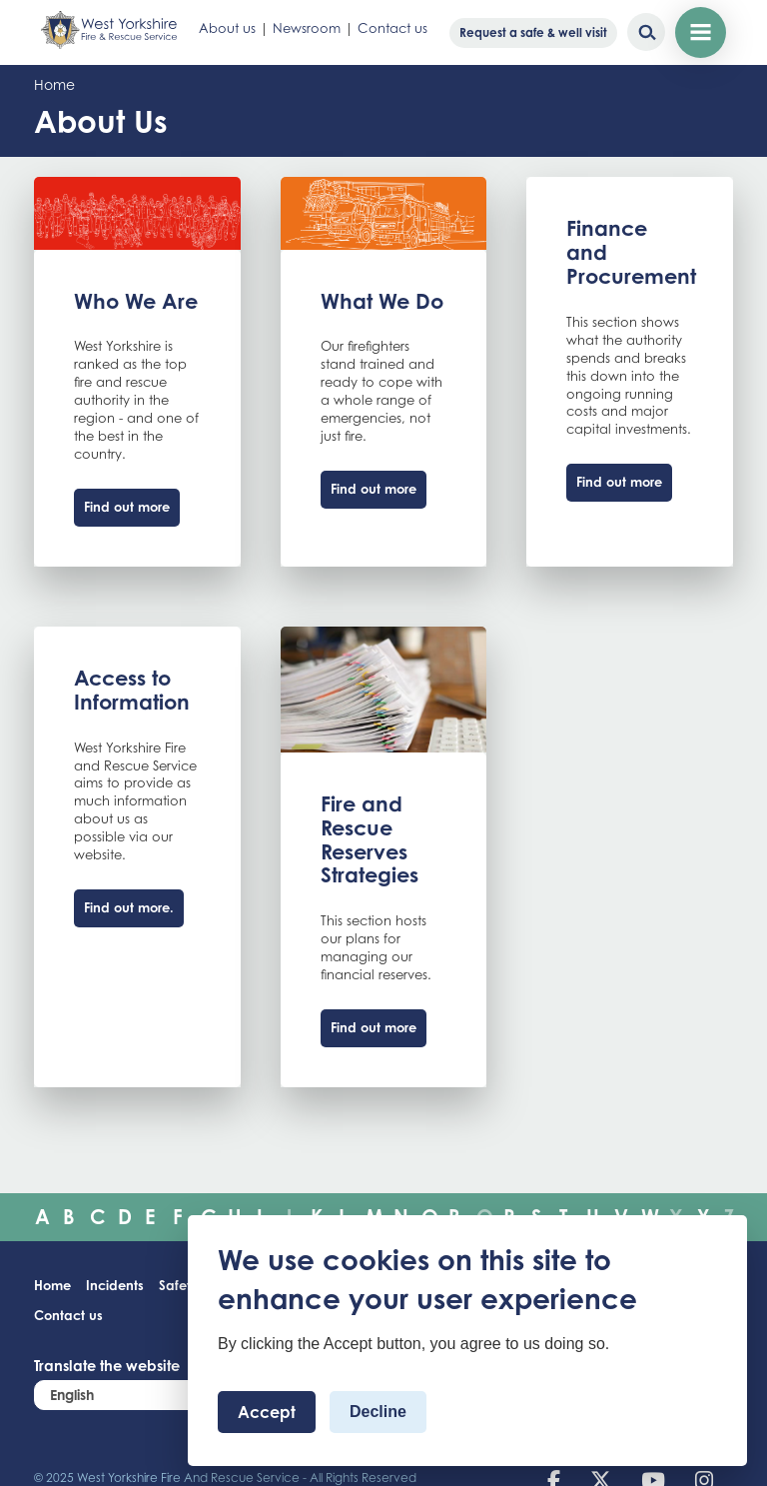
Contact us (392, 28)
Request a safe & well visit (533, 32)
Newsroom (307, 28)
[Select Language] (154, 1394)
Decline (378, 1411)
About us (227, 28)
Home (54, 84)
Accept (267, 1412)
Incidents (115, 1285)
